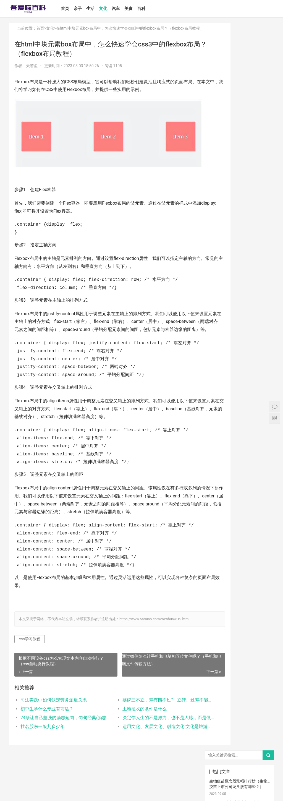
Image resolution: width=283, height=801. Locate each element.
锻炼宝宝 (240, 710)
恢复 (219, 644)
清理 (260, 636)
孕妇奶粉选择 (221, 742)
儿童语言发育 (262, 628)
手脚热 (260, 530)
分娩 (260, 596)
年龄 (239, 628)
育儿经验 (219, 579)
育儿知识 (219, 547)
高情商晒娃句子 (262, 498)
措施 (219, 571)
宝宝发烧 (240, 530)
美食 (138, 8)
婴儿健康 (240, 734)
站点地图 (131, 792)
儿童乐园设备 (262, 693)
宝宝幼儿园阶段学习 (221, 734)
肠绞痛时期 (221, 669)
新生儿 (240, 596)
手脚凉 (219, 539)
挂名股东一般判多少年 (42, 746)
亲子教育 (240, 490)
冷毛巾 (260, 652)
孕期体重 (219, 677)
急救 (239, 693)
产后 (239, 514)
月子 (260, 514)
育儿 (219, 563)
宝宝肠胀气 (221, 620)
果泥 (260, 685)
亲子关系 (240, 498)
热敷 (219, 661)
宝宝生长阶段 (262, 726)
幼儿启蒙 (240, 539)
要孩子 (219, 693)
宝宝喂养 (219, 473)
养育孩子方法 (221, 587)
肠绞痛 (240, 547)
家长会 (240, 677)
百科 (150, 8)
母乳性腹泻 (221, 506)
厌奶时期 (240, 669)
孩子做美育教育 (241, 701)
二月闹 (260, 473)
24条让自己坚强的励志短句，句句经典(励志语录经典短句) (59, 737)
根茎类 (219, 685)
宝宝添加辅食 (241, 685)
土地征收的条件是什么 (129, 729)
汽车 (125, 8)
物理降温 (219, 652)
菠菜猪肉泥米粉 (241, 604)
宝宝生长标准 (262, 522)
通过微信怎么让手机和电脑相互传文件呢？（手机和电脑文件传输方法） (149, 680)
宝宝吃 (260, 677)
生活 (100, 8)
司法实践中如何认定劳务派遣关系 (53, 720)
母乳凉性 (260, 555)
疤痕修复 (240, 718)
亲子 (87, 8)
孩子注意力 (221, 490)
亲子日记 (260, 481)
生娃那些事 (221, 612)
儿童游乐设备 (221, 701)
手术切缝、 (241, 726)
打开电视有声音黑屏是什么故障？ (238, 370)
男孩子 (260, 587)
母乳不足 (240, 555)
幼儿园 (219, 628)
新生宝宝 (260, 490)
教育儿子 (240, 587)
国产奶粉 (219, 481)
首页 (74, 8)
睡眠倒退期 (262, 661)
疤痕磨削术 (262, 718)
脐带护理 (260, 620)
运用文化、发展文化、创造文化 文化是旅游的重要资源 (146, 746)
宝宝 (239, 473)
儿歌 (239, 579)
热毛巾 (240, 652)
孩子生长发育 (262, 539)
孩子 (239, 563)
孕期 (260, 701)
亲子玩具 (260, 579)
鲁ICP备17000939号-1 (107, 792)
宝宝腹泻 (240, 612)
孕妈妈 (240, 522)
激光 (219, 726)
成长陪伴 (260, 710)
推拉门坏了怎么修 (224, 181)
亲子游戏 (260, 506)
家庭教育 (260, 612)
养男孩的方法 (262, 644)
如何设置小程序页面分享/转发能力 (239, 285)
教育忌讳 (219, 596)
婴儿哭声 (219, 530)
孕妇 (219, 522)
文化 (112, 8)
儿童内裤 (219, 710)
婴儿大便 (260, 734)
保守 (219, 636)
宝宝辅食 (219, 604)
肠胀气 (260, 547)
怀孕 (239, 571)
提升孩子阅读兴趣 (262, 604)
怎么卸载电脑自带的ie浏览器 (234, 349)
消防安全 (219, 718)
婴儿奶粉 (240, 481)
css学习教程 (29, 659)
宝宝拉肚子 (262, 669)
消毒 (239, 636)
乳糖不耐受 (241, 506)
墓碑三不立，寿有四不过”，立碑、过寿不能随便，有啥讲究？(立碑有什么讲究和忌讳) (146, 720)
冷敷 (239, 661)
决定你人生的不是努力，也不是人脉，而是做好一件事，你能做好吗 (146, 737)
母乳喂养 (219, 555)
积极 (260, 563)
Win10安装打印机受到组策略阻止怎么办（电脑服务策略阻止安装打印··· (238, 311)
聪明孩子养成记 (241, 644)
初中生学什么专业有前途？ (47, 729)
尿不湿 (219, 498)
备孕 (260, 571)
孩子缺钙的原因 (241, 620)
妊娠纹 (219, 514)
